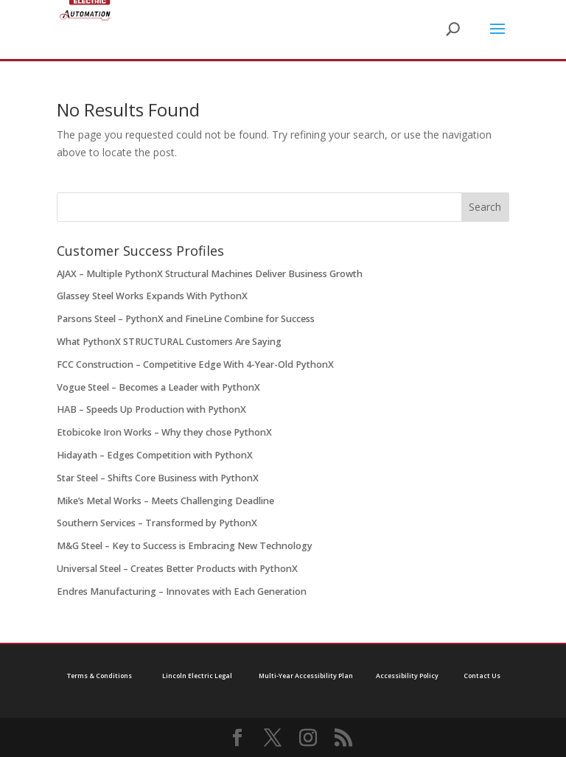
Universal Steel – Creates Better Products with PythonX (177, 568)
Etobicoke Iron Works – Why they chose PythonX (164, 432)
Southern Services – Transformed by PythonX (157, 523)
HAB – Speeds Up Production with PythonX (151, 409)
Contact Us (482, 675)
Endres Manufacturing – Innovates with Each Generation (182, 591)
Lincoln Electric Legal (197, 675)
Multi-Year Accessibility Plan (306, 675)
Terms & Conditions (99, 675)
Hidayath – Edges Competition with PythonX (155, 455)
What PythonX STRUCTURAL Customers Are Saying (169, 341)
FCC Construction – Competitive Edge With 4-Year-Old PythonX (195, 364)
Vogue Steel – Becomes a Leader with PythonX (158, 387)
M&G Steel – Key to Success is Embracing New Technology (184, 546)
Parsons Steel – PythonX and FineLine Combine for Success (186, 319)
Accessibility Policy (407, 675)
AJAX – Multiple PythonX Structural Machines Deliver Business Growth (210, 274)
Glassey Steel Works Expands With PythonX (152, 296)
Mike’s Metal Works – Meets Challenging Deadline (165, 501)
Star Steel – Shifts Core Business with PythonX (158, 478)
